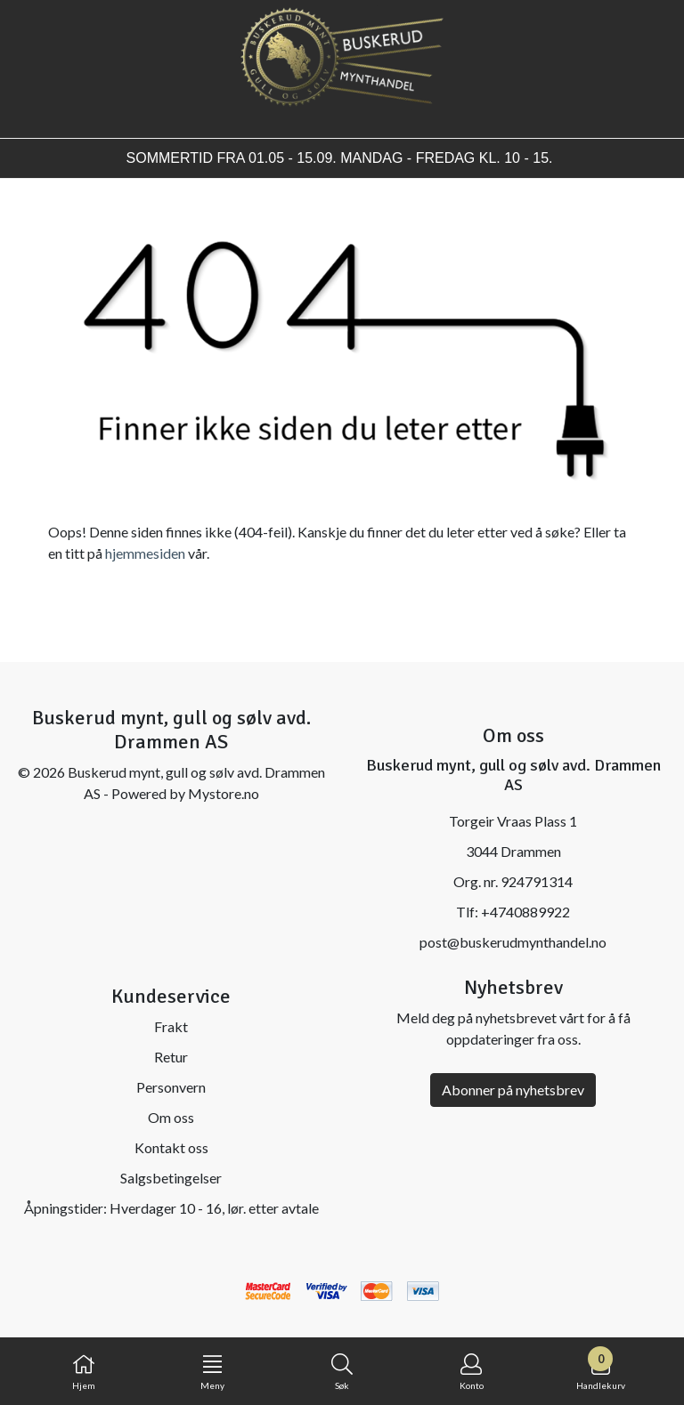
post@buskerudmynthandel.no (513, 941)
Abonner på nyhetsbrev (513, 1089)
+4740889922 (525, 911)
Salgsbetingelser (171, 1177)
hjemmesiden (145, 553)
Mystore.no (223, 793)
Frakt (171, 1026)
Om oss (171, 1117)
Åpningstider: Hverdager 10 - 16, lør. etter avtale (171, 1207)
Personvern (171, 1086)
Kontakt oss (171, 1147)
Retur (171, 1056)
